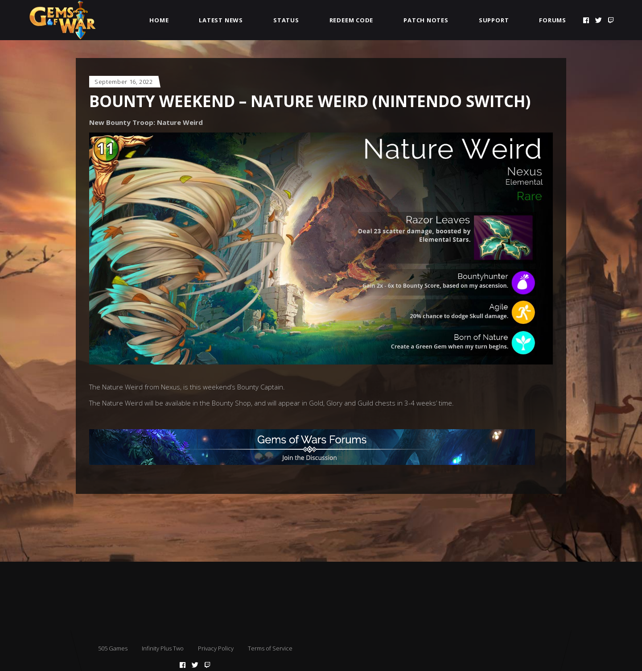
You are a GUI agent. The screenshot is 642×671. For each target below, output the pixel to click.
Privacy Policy (216, 648)
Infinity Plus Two (163, 648)
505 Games (113, 648)
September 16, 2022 (124, 82)
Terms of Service (270, 648)
